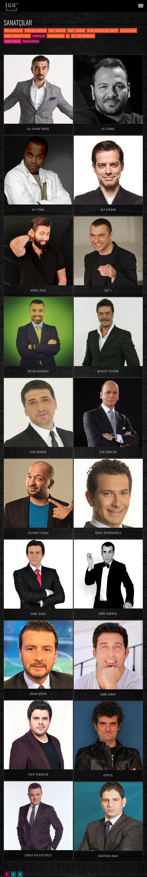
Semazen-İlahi (128, 30)
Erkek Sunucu (12, 41)
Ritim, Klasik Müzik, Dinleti (102, 30)
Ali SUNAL (108, 129)
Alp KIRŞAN (108, 209)
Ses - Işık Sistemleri (83, 36)
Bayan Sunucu (31, 41)
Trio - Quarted (57, 30)
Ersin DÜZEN (38, 694)
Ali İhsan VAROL (38, 129)
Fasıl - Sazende (76, 30)
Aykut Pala (38, 290)
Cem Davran (38, 452)
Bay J (108, 290)
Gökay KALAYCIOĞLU (38, 855)
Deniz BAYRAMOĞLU (108, 533)
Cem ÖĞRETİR (108, 452)
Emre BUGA (38, 614)
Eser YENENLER (38, 774)
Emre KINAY (108, 694)
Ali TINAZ (38, 209)
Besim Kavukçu (38, 371)
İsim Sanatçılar (13, 30)
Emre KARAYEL (108, 613)
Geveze (108, 775)
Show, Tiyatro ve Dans (17, 36)
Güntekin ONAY (108, 856)
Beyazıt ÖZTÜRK (108, 371)
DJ (68, 36)
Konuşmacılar (56, 36)
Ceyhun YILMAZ (38, 533)
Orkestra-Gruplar (35, 30)
